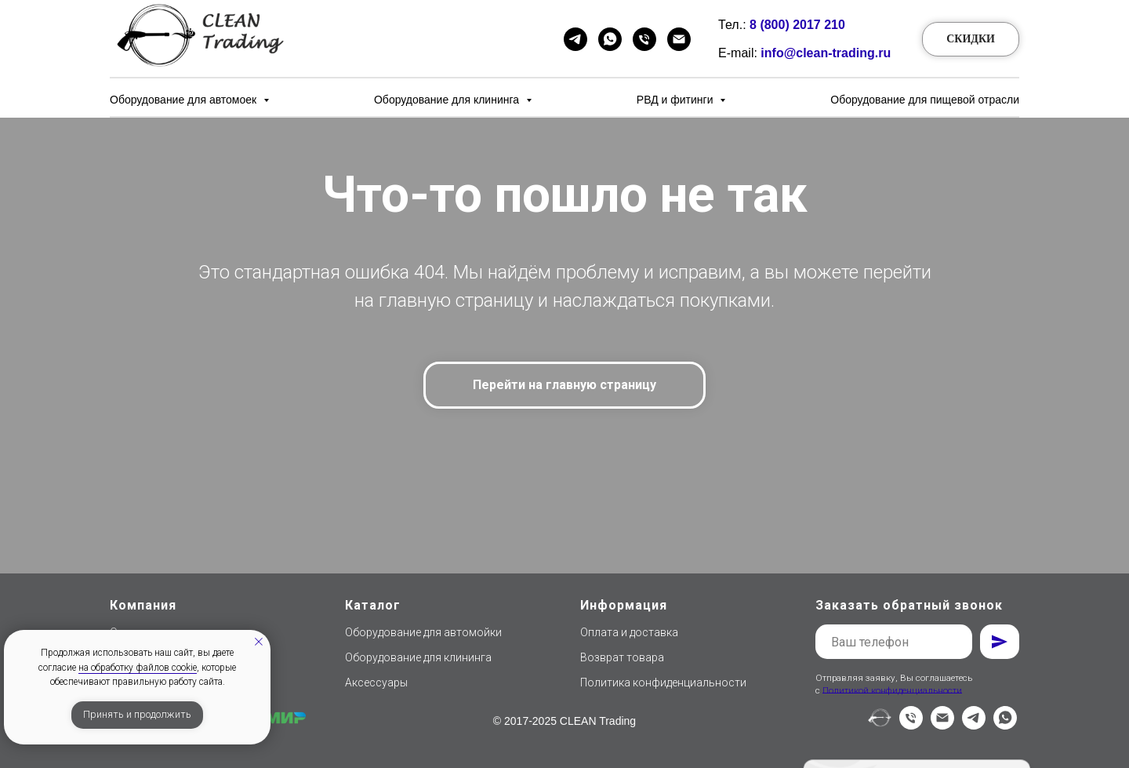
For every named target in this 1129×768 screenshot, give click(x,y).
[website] (879, 725)
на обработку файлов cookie (137, 667)
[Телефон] (644, 39)
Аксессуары (376, 682)
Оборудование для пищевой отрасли (924, 99)
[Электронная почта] (942, 725)
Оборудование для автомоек (185, 99)
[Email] (679, 39)
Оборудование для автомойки (423, 632)
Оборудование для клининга (448, 99)
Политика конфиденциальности (663, 682)
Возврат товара (622, 657)
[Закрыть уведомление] (259, 642)
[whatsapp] (1005, 725)
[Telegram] (575, 39)
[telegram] (974, 725)
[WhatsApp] (610, 39)
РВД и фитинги (677, 99)
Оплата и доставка (629, 632)
